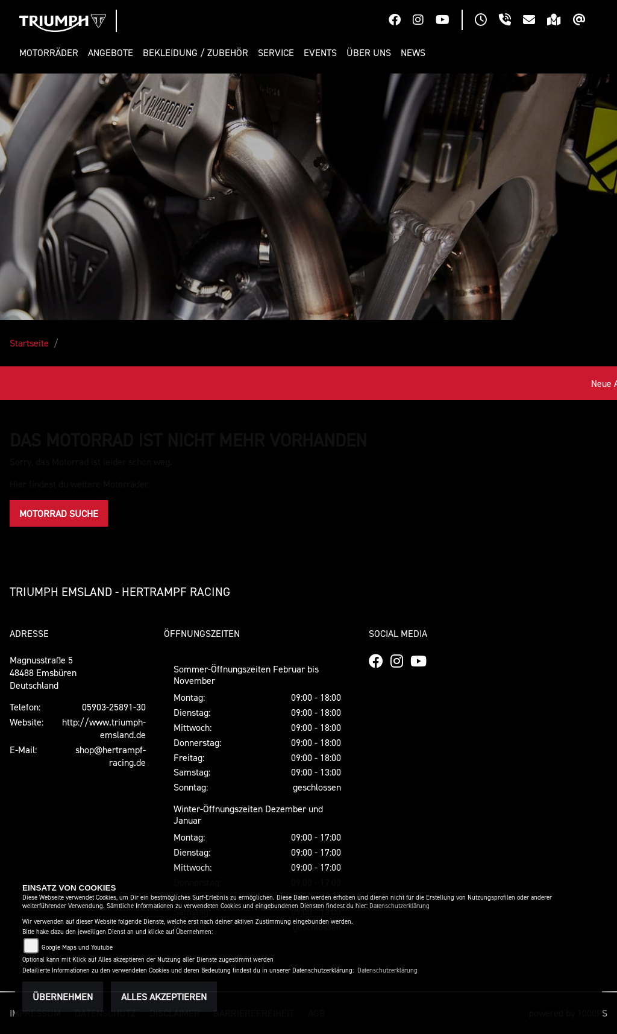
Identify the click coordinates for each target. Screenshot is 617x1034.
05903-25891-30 (114, 707)
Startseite (29, 343)
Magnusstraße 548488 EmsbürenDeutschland (43, 672)
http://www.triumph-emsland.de (104, 728)
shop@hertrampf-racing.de (110, 756)
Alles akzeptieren (164, 997)
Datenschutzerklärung (399, 906)
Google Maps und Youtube (77, 947)
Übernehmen (63, 997)
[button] (51, 53)
